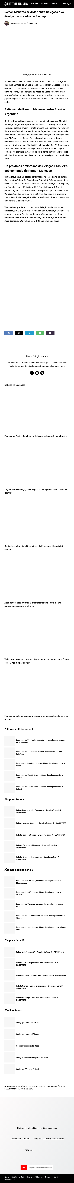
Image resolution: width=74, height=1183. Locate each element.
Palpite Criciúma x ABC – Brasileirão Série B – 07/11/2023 (40, 952)
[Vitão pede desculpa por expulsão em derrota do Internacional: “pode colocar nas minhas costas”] (37, 633)
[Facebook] (8, 333)
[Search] (69, 4)
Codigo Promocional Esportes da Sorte (32, 1058)
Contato (26, 1138)
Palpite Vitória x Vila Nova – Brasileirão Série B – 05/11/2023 (41, 976)
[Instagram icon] (42, 373)
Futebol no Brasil (51, 3)
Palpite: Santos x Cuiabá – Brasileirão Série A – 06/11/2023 (40, 835)
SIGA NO (29, 1150)
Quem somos (15, 1138)
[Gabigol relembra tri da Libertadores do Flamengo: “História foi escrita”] (37, 520)
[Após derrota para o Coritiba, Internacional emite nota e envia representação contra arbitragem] (37, 577)
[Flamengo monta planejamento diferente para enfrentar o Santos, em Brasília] (37, 690)
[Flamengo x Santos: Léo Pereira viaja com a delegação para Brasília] (37, 410)
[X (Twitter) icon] (37, 373)
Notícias (35, 4)
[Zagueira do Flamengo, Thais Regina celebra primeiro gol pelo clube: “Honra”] (37, 463)
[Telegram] (29, 333)
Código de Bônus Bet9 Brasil (27, 1069)
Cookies (46, 1138)
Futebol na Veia (10, 1086)
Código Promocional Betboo (27, 1046)
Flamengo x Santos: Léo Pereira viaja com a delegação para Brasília (35, 436)
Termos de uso (57, 1138)
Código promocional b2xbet (27, 1022)
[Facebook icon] (32, 373)
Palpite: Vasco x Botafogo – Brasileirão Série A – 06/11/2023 (41, 823)
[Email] (50, 333)
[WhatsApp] (40, 333)
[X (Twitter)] (19, 333)
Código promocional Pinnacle (28, 1034)
